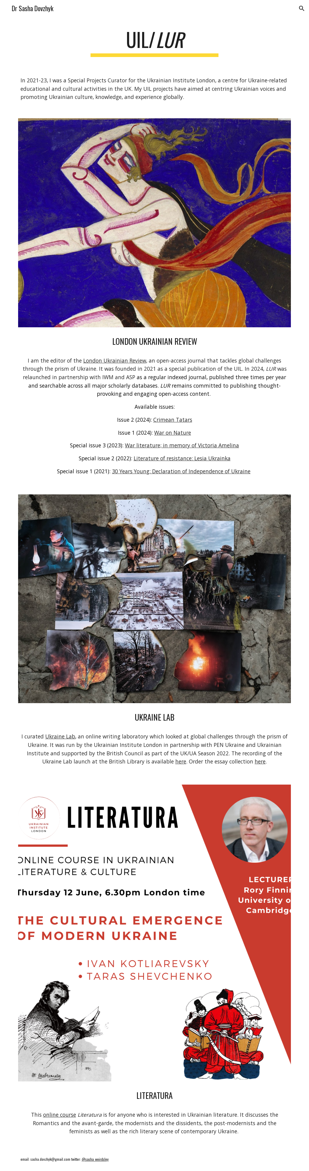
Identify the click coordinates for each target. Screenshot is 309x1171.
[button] (302, 8)
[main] (154, 42)
